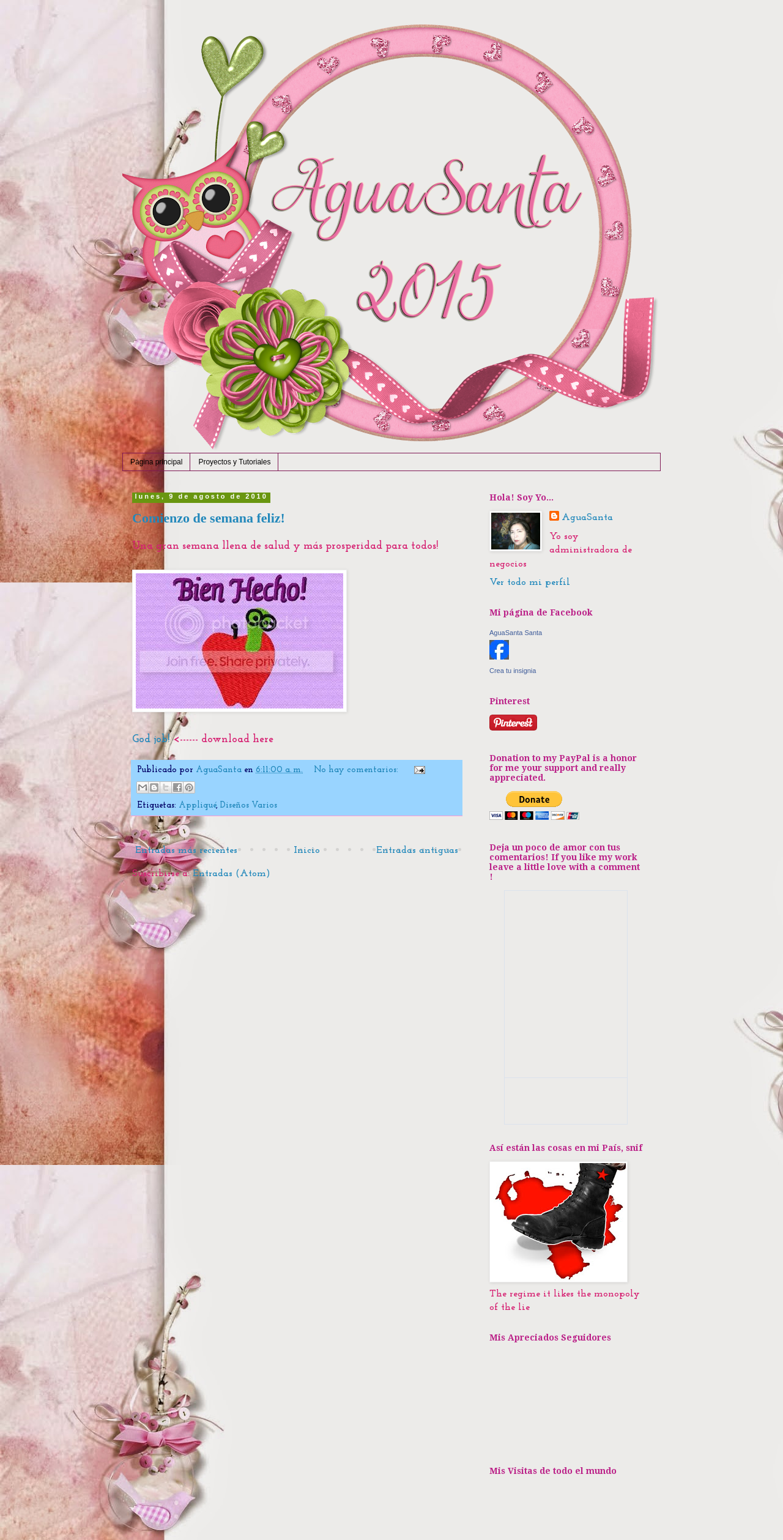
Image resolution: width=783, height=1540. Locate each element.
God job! (150, 739)
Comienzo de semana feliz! (208, 518)
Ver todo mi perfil (529, 582)
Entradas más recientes (186, 850)
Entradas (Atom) (231, 874)
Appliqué (197, 805)
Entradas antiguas (417, 850)
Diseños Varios (248, 805)
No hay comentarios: (357, 770)
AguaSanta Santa (515, 632)
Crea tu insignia (512, 670)
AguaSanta (587, 518)
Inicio (307, 850)
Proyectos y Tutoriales (234, 462)
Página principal (156, 462)
